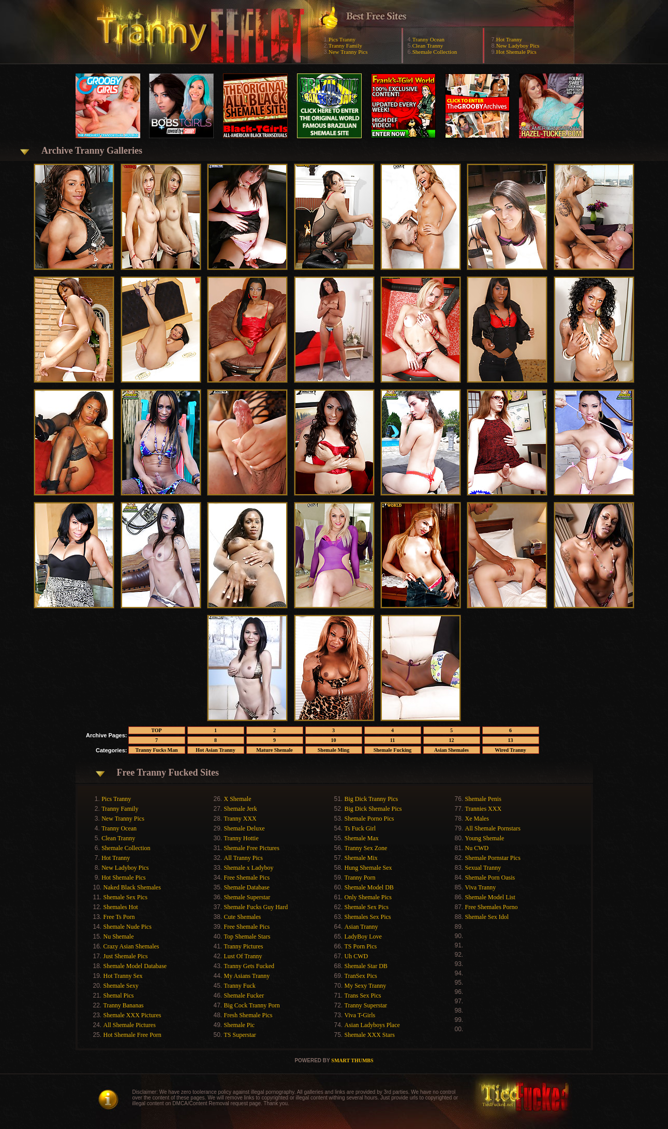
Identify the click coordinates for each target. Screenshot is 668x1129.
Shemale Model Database (135, 966)
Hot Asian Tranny (215, 750)
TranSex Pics (361, 975)
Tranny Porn (360, 877)
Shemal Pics (118, 995)
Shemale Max (362, 838)
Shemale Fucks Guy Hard (256, 907)
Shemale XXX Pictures (132, 1015)
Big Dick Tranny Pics (371, 799)
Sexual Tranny (483, 867)
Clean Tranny (427, 45)
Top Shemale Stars (247, 936)
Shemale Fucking (393, 750)
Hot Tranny (509, 39)
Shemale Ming (333, 750)
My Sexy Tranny (366, 985)
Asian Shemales (451, 750)
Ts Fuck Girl (360, 828)
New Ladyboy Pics (518, 45)
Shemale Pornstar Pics (493, 857)
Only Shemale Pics (368, 897)
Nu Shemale (118, 936)
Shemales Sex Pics (368, 916)
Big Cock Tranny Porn (252, 1005)
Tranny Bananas (123, 1005)
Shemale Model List (490, 897)
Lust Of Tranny (243, 956)
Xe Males (477, 818)
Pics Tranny (342, 39)
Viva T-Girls (360, 1015)
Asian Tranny (361, 926)
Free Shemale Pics (247, 877)
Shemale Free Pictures (251, 848)
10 (333, 740)
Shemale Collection (434, 52)
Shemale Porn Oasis (490, 877)
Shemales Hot (120, 907)
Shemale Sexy (121, 985)
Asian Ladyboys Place (372, 1025)
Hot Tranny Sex (123, 975)
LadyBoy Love (363, 936)
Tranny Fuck (240, 985)
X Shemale (237, 799)
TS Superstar (240, 1034)
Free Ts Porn (119, 916)
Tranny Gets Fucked (249, 966)
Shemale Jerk (240, 808)
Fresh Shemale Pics (248, 1015)
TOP (156, 730)
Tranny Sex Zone (366, 848)
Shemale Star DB (366, 966)
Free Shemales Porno (491, 907)
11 (392, 740)
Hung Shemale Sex (368, 867)
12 (451, 740)
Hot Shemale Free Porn (132, 1034)
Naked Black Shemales (132, 887)
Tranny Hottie (241, 838)
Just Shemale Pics (125, 956)
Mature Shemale (274, 750)
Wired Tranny (510, 750)
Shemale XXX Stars (370, 1034)
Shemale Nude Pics (127, 926)
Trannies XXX (483, 808)
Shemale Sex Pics (125, 897)
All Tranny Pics (243, 857)
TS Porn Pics (361, 946)
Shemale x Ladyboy (249, 867)
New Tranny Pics (348, 52)
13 (510, 740)
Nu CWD (477, 848)
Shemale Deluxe (244, 828)
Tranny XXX (240, 818)
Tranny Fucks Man (156, 750)
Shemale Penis (483, 799)
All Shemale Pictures (129, 1025)
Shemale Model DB (369, 887)
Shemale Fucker (244, 995)
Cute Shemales (242, 916)
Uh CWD (356, 956)
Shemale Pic (239, 1025)
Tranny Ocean (428, 39)
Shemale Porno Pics (369, 818)
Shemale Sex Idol (487, 916)
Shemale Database (247, 887)
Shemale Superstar (247, 897)
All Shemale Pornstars (493, 828)
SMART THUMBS (352, 1060)
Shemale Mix (361, 857)
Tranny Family (345, 45)
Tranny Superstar (366, 1005)
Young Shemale (484, 838)
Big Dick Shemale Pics (373, 808)
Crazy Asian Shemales (131, 946)
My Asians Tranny (247, 975)
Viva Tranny (480, 887)
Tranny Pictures (243, 946)
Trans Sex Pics (363, 995)
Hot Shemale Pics (516, 52)
